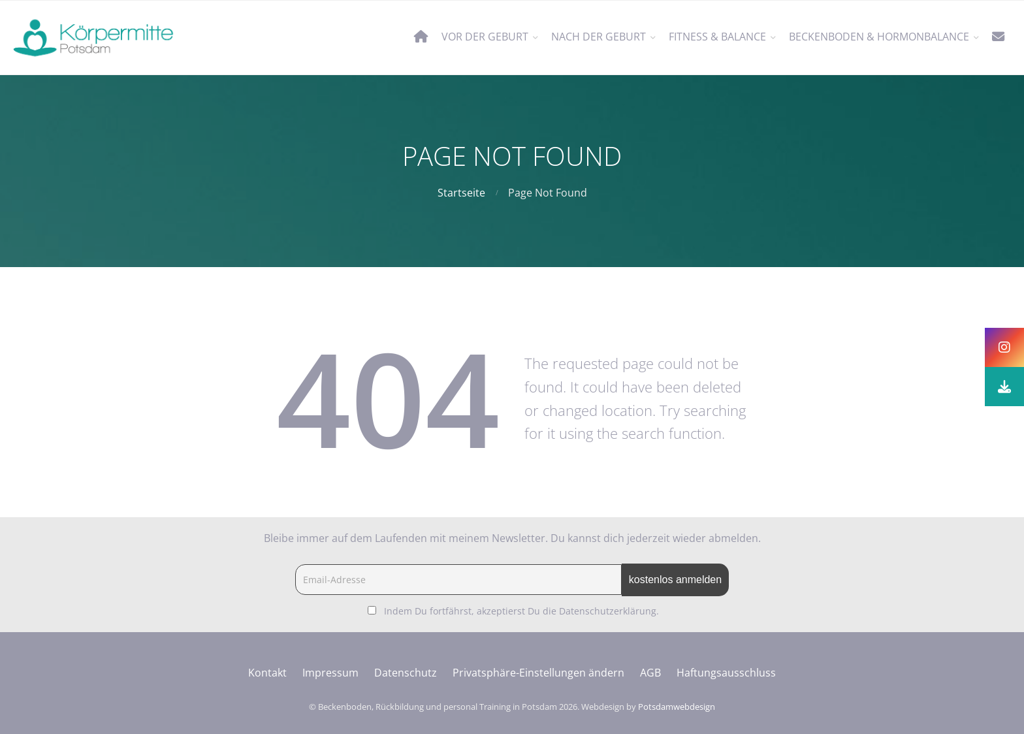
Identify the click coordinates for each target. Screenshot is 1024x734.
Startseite (461, 192)
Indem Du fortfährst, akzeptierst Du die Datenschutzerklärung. (521, 611)
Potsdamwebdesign (676, 706)
